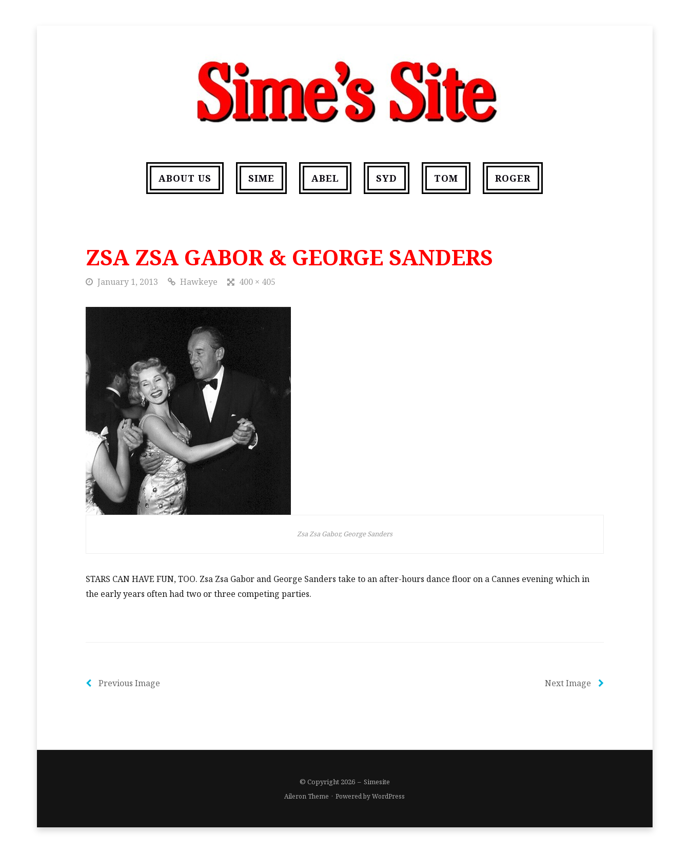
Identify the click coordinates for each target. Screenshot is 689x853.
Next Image (574, 683)
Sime (261, 178)
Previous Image (123, 683)
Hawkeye (199, 281)
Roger (512, 178)
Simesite (377, 781)
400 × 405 (257, 281)
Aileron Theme (306, 796)
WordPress (388, 796)
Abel (325, 178)
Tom (446, 178)
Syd (386, 178)
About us (185, 178)
